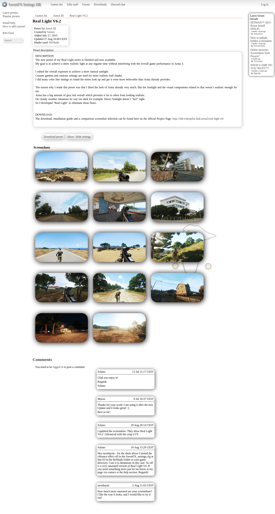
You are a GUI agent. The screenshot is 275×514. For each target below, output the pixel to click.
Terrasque (258, 61)
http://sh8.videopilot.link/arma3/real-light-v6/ (198, 118)
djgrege (257, 73)
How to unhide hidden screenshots (261, 39)
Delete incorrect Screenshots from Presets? (260, 53)
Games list (57, 4)
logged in (58, 366)
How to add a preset (14, 26)
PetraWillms (259, 45)
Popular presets (11, 16)
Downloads (100, 4)
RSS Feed (8, 33)
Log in (264, 4)
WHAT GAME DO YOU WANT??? (261, 67)
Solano (51, 31)
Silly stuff (72, 4)
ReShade (54, 42)
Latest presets (10, 12)
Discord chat (118, 4)
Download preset (53, 136)
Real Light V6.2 (79, 15)
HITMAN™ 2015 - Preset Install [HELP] (261, 25)
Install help (9, 22)
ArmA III (58, 15)
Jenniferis (258, 33)
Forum (86, 4)
